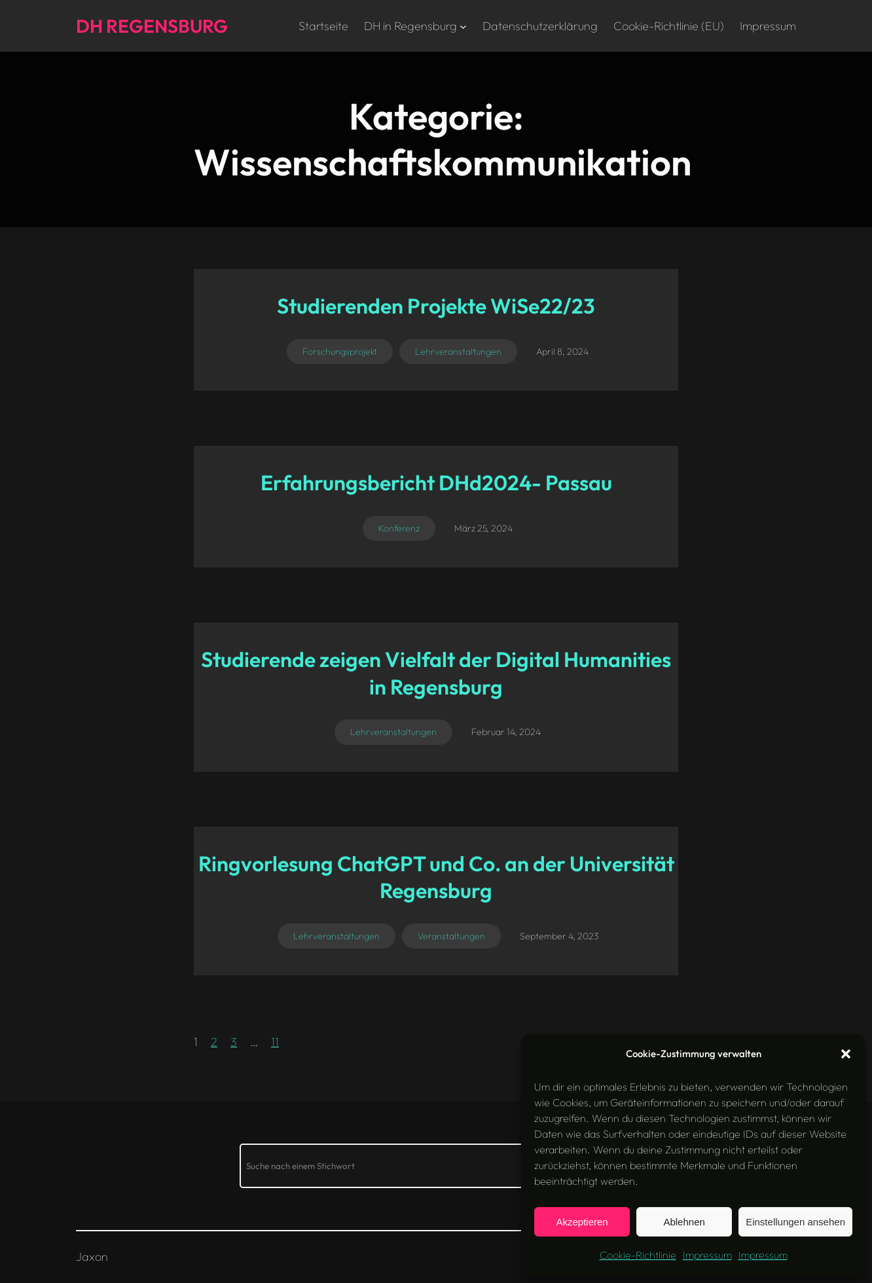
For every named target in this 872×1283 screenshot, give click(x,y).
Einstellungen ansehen (795, 1221)
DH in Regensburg (410, 25)
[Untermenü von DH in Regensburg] (463, 25)
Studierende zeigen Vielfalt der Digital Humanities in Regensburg (436, 673)
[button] (845, 1053)
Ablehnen (683, 1221)
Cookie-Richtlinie (638, 1254)
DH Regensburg (152, 25)
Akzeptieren (582, 1221)
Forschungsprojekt (339, 351)
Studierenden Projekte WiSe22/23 (436, 306)
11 (275, 1041)
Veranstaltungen (451, 936)
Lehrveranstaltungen (458, 351)
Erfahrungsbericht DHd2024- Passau (436, 482)
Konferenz (399, 528)
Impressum (707, 1254)
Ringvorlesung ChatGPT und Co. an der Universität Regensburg (436, 877)
